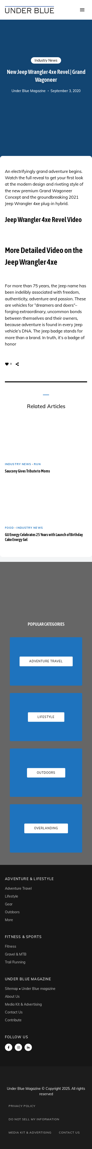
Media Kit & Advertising (23, 1004)
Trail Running (15, 962)
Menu (82, 10)
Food (9, 527)
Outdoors (12, 912)
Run (37, 464)
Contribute (13, 1020)
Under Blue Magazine (29, 91)
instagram (18, 1047)
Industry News (46, 60)
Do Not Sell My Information (34, 1119)
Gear (9, 904)
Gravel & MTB (15, 954)
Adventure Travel (18, 888)
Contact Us (14, 1012)
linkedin (28, 1047)
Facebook (8, 1047)
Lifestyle (11, 896)
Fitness (10, 946)
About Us (12, 996)
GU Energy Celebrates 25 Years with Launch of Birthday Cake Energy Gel (44, 537)
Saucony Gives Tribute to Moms (27, 471)
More (9, 920)
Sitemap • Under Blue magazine (30, 988)
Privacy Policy (22, 1106)
